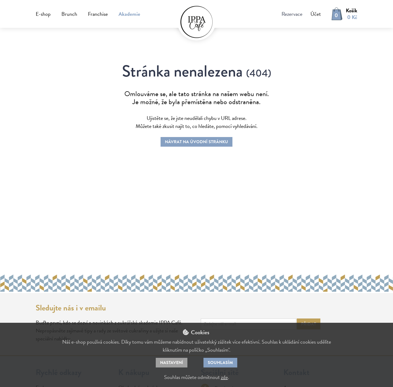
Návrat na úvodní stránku (196, 142)
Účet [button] (315, 14)
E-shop (43, 14)
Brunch (69, 14)
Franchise (98, 14)
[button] (311, 14)
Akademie (129, 14)
